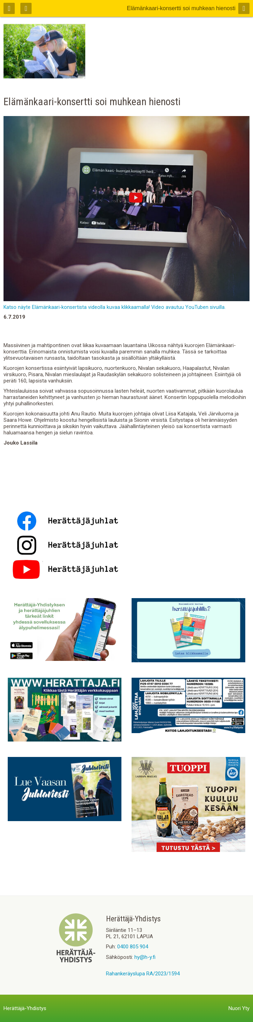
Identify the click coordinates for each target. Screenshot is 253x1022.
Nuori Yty (238, 1008)
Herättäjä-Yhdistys (25, 1008)
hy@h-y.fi (144, 957)
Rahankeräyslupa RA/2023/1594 (143, 973)
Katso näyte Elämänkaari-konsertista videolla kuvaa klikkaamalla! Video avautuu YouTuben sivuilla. (115, 307)
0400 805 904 (132, 946)
